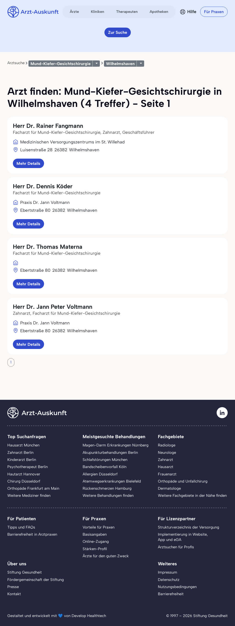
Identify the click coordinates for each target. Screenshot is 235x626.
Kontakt (14, 594)
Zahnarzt (165, 459)
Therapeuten (127, 11)
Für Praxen (214, 11)
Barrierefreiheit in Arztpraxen (32, 534)
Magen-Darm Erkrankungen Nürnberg (115, 445)
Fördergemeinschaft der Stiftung (35, 579)
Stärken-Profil (95, 548)
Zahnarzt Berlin (20, 452)
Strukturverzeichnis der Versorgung (188, 527)
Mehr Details (28, 163)
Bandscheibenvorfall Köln (104, 466)
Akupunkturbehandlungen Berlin (110, 452)
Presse (13, 586)
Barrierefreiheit (171, 594)
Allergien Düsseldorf (100, 474)
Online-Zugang (96, 541)
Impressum (167, 572)
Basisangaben (95, 534)
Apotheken (159, 11)
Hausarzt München (23, 445)
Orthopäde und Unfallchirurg (182, 481)
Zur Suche (117, 32)
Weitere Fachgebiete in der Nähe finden (192, 495)
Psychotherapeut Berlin (27, 466)
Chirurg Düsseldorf (23, 481)
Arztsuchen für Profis (176, 547)
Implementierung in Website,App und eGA (183, 537)
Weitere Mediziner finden (28, 495)
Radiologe (166, 445)
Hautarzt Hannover (23, 474)
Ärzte (74, 11)
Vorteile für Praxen (99, 527)
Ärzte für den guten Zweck (106, 556)
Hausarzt (165, 466)
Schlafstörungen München (105, 459)
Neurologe (167, 452)
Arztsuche (16, 62)
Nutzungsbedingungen (177, 586)
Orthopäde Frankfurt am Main (33, 488)
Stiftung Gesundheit (24, 572)
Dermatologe (169, 488)
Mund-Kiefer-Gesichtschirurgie (61, 63)
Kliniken (97, 11)
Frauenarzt (167, 474)
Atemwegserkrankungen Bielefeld (112, 481)
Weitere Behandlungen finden (108, 495)
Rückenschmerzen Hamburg (107, 488)
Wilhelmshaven (120, 63)
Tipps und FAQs (21, 527)
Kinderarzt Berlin (21, 459)
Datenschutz (168, 579)
